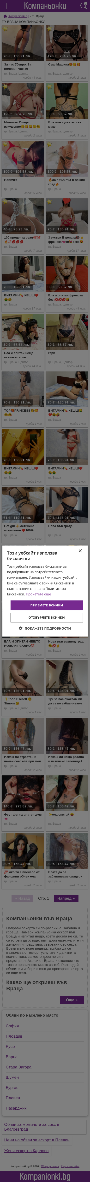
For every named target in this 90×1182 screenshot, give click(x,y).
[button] (45, 628)
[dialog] (45, 591)
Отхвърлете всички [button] (47, 617)
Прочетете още (38, 594)
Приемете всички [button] (46, 605)
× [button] (80, 551)
